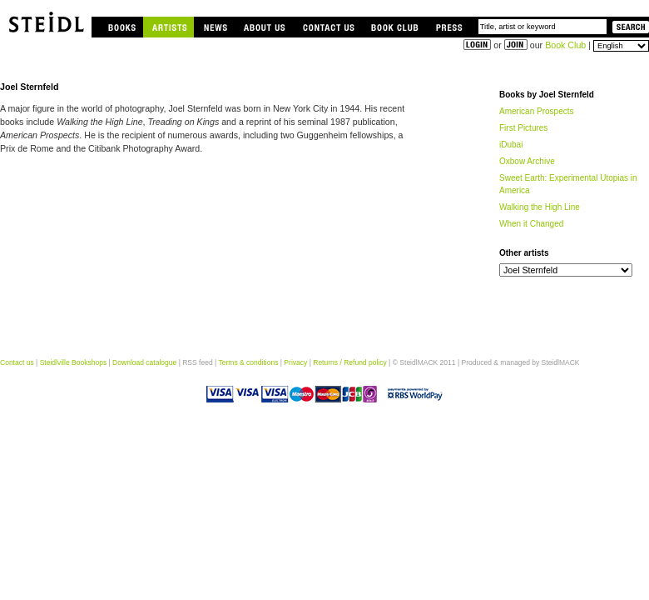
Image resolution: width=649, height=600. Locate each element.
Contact (328, 27)
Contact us (17, 362)
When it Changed (531, 223)
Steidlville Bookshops (73, 362)
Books (119, 27)
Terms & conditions (248, 362)
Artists (168, 27)
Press (459, 27)
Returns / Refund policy (350, 362)
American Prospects (536, 111)
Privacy (295, 362)
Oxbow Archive (527, 161)
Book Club (395, 27)
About (264, 27)
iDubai (511, 144)
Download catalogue (144, 362)
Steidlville (46, 19)
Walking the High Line (539, 207)
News (214, 27)
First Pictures (523, 127)
